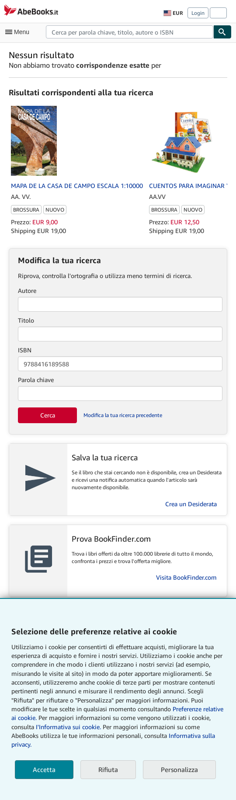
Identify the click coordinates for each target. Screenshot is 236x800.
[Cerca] (222, 31)
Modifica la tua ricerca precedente (122, 415)
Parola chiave (36, 379)
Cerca (47, 415)
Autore (27, 290)
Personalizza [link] (179, 769)
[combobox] (129, 31)
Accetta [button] (44, 769)
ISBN (24, 350)
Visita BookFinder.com (186, 577)
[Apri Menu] (19, 31)
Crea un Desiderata (191, 504)
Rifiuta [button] (108, 769)
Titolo (26, 320)
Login (198, 13)
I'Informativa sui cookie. (68, 726)
